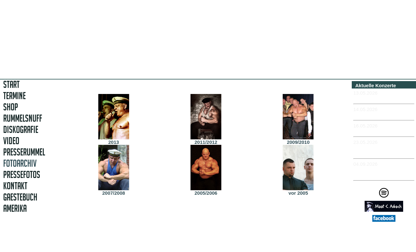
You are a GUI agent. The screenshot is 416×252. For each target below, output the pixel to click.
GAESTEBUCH (20, 197)
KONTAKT (15, 186)
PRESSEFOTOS (21, 174)
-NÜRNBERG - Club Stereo (383, 114)
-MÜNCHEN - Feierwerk (379, 98)
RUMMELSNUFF (22, 118)
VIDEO (11, 140)
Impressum (386, 243)
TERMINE (14, 95)
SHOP (10, 107)
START (11, 84)
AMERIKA (15, 208)
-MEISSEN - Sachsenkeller (383, 131)
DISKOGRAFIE (20, 129)
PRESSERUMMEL (24, 152)
